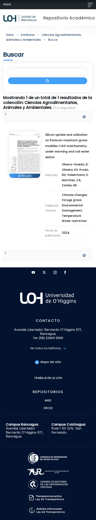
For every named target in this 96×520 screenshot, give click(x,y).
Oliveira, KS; (71, 170)
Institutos (28, 35)
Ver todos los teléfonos (48, 348)
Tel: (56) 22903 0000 (48, 338)
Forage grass (72, 200)
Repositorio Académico (69, 18)
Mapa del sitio (48, 362)
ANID (48, 400)
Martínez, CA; (71, 180)
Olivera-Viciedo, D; (75, 165)
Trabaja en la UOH (48, 378)
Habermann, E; (78, 175)
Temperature (71, 215)
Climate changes (74, 195)
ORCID (48, 408)
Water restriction (74, 220)
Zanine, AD (69, 186)
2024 (65, 231)
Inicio (7, 4)
